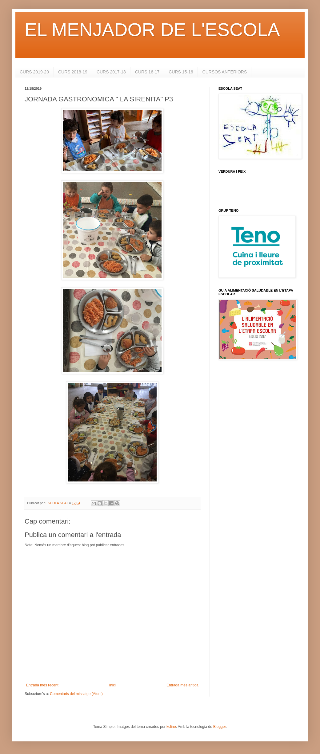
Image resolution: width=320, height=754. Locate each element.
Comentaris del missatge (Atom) (76, 694)
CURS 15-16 (181, 71)
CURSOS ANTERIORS (224, 71)
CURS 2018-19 (72, 71)
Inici (112, 685)
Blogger (219, 727)
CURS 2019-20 (34, 71)
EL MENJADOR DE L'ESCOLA (152, 29)
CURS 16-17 (147, 71)
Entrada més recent (42, 685)
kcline (171, 727)
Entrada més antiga (182, 685)
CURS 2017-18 (111, 71)
